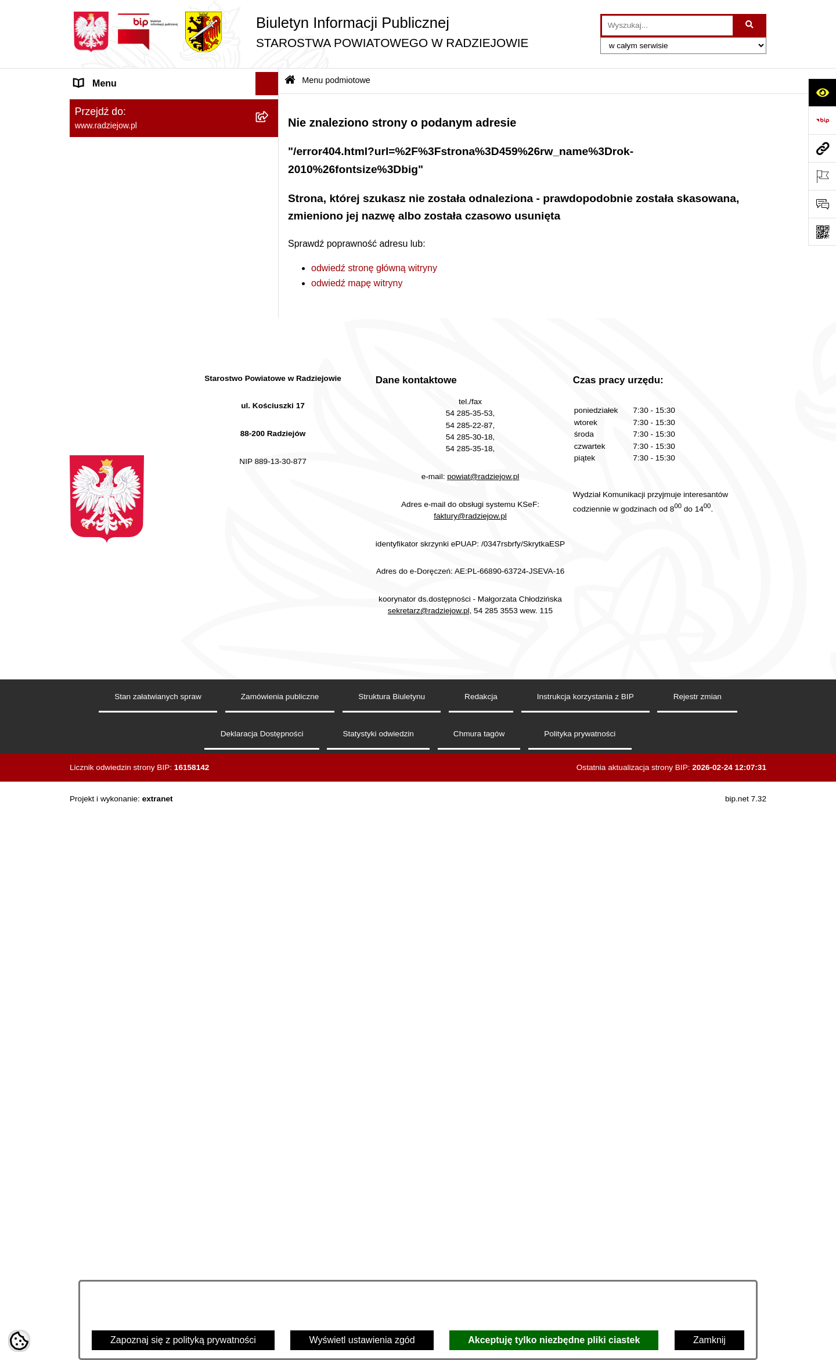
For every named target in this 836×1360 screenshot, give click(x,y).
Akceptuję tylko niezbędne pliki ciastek (554, 1340)
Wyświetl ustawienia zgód (362, 1340)
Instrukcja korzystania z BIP (585, 1261)
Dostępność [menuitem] (99, 823)
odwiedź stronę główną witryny (374, 268)
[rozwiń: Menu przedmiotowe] (270, 322)
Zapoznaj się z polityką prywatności (183, 1340)
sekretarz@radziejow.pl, (430, 1175)
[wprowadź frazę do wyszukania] (667, 25)
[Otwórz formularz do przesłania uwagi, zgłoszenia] (822, 204)
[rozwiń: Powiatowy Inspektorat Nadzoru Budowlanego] (270, 475)
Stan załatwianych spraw (157, 1261)
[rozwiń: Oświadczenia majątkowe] (270, 260)
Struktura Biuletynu (391, 1261)
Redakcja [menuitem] (93, 345)
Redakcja (481, 1261)
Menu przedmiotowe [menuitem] (116, 321)
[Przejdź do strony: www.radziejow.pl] (822, 148)
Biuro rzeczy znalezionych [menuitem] (128, 660)
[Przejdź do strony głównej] (299, 32)
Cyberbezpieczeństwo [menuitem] (119, 800)
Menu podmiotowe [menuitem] (112, 106)
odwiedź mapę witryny (356, 283)
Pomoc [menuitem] (88, 730)
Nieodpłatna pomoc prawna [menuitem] (131, 684)
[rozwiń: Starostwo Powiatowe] (270, 199)
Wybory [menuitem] (90, 637)
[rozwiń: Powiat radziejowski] (270, 137)
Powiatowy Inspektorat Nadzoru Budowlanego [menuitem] (139, 482)
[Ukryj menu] (267, 83)
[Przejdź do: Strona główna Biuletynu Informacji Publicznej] (290, 81)
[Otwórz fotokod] (822, 232)
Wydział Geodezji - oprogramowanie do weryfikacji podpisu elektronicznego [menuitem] (155, 556)
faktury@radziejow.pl (470, 1079)
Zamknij (709, 1340)
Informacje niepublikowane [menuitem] (129, 753)
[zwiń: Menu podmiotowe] (270, 107)
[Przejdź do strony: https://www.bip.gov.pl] (822, 120)
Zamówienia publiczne (280, 1261)
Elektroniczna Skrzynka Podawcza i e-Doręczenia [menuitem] (153, 519)
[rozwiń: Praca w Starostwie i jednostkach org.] (270, 429)
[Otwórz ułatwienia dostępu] (822, 92)
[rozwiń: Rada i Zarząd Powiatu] (270, 168)
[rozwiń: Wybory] (270, 638)
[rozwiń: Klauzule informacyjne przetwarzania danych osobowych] (270, 392)
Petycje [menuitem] (89, 707)
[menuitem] (174, 137)
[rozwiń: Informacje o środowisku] (270, 452)
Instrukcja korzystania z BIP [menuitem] (131, 368)
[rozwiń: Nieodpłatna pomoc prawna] (270, 684)
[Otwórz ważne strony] (822, 176)
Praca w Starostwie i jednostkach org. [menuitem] (151, 428)
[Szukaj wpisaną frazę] (750, 25)
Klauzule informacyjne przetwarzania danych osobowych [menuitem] (150, 398)
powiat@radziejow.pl (483, 1041)
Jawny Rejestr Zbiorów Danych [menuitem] (138, 777)
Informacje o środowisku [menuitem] (124, 451)
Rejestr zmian (697, 1261)
